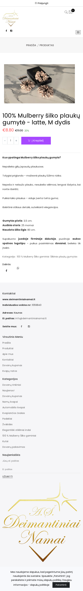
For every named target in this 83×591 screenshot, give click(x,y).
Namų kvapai (10, 401)
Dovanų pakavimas (13, 447)
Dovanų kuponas (12, 365)
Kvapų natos (9, 371)
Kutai (5, 441)
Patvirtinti (61, 584)
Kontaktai (8, 359)
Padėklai (7, 418)
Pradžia (31, 45)
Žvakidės (7, 424)
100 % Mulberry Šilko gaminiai (33, 256)
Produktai (7, 348)
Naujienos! (8, 390)
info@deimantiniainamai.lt (31, 318)
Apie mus (7, 354)
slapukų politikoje (39, 584)
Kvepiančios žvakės (13, 413)
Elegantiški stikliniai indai (16, 430)
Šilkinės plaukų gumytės (63, 256)
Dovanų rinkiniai (11, 384)
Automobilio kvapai (13, 407)
